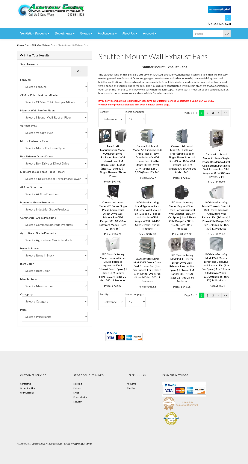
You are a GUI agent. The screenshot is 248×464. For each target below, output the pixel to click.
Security (77, 401)
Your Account (27, 392)
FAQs (76, 392)
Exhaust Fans (23, 45)
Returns (77, 388)
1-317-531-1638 (221, 23)
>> (225, 112)
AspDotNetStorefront (82, 444)
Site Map (131, 388)
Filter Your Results (35, 55)
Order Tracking (27, 388)
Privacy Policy (80, 397)
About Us (131, 383)
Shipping (77, 383)
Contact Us (25, 383)
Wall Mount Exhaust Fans (43, 45)
